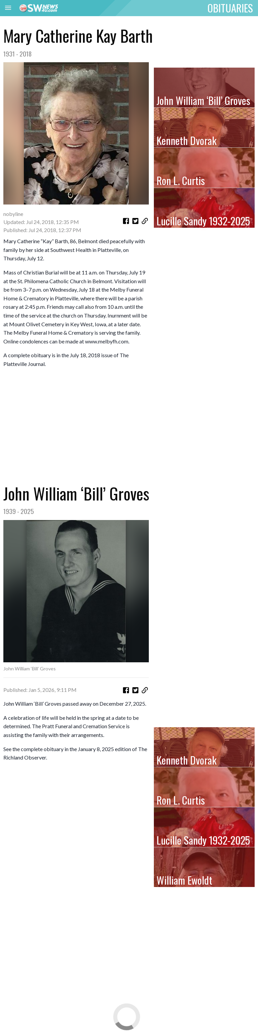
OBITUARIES (230, 7)
